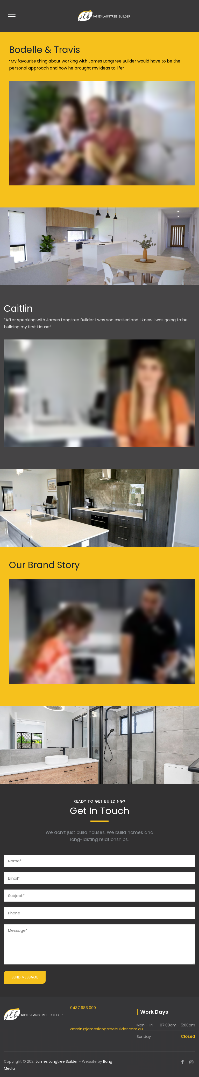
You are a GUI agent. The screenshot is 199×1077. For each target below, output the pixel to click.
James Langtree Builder (56, 1061)
